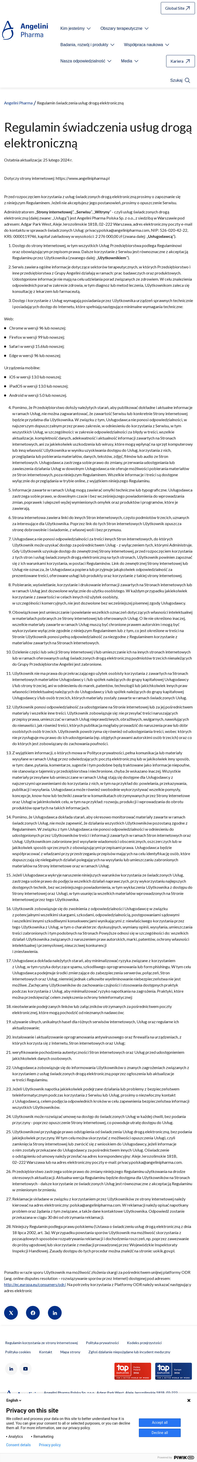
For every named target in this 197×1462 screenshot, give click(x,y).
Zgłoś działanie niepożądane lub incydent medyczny (129, 1352)
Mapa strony (70, 1352)
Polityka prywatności (102, 1343)
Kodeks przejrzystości (144, 1343)
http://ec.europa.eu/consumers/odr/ (34, 1284)
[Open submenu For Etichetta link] (76, 28)
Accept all (160, 1422)
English (14, 1400)
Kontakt (45, 1352)
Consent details (18, 1445)
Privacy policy (50, 1445)
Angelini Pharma (18, 102)
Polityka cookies (18, 1352)
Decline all (160, 1433)
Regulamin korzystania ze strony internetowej (41, 1343)
